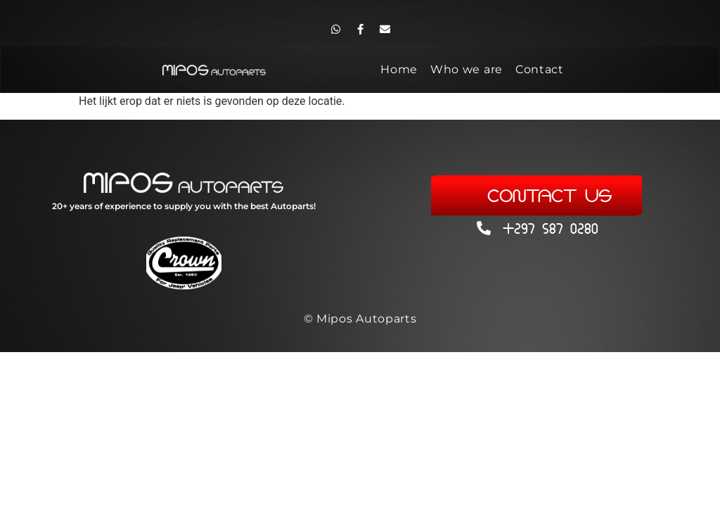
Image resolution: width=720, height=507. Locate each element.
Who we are (466, 69)
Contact (539, 69)
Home (399, 69)
